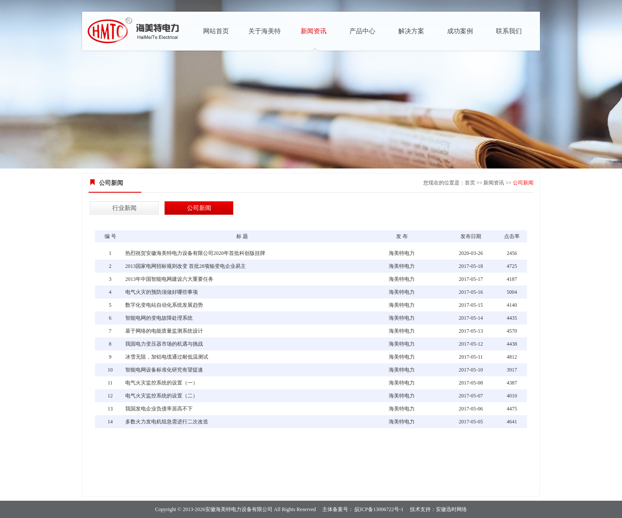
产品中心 (362, 31)
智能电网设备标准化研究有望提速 (164, 370)
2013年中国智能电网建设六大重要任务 (169, 279)
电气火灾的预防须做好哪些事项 (161, 292)
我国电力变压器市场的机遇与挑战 (164, 344)
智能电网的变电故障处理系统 (159, 318)
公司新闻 (523, 183)
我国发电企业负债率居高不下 (159, 409)
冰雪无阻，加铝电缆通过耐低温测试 (166, 357)
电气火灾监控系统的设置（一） (161, 383)
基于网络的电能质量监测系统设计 (164, 331)
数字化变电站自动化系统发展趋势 (164, 305)
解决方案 (411, 31)
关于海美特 (264, 31)
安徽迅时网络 (451, 509)
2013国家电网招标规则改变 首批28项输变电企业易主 (185, 266)
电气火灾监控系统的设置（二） (161, 396)
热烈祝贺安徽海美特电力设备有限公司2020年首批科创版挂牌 (195, 253)
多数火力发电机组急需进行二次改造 (166, 422)
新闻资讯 (314, 31)
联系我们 (509, 31)
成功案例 (460, 31)
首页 (470, 183)
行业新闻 (124, 208)
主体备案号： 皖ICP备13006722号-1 (362, 509)
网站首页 (216, 31)
